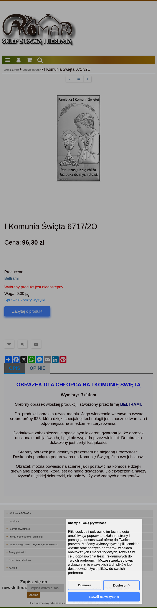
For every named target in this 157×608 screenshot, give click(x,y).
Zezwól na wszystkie (104, 596)
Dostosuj (120, 585)
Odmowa (84, 585)
